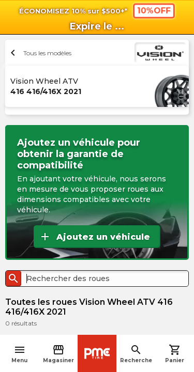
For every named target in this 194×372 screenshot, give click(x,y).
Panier (174, 354)
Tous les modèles (39, 53)
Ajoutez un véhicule (94, 236)
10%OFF (153, 10)
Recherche (136, 354)
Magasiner (58, 354)
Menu (19, 354)
